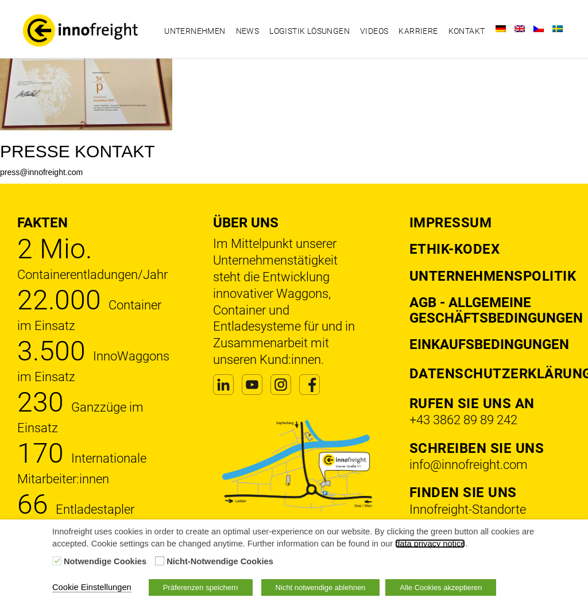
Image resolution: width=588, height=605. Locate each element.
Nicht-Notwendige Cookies (220, 561)
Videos (374, 31)
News (248, 31)
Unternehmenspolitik (493, 276)
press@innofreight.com (41, 172)
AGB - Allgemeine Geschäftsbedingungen (496, 309)
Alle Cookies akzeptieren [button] (441, 587)
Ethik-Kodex (454, 249)
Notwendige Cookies (105, 561)
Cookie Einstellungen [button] (91, 587)
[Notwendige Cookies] (56, 560)
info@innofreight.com (468, 464)
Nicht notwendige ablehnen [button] (321, 587)
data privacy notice (430, 543)
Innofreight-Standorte (467, 509)
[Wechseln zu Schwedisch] (557, 28)
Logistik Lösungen (309, 31)
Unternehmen (194, 31)
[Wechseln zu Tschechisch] (538, 28)
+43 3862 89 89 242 (463, 420)
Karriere (418, 31)
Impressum (450, 223)
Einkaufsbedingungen (489, 344)
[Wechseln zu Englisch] (519, 28)
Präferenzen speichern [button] (200, 587)
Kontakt (466, 31)
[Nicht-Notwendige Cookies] (159, 560)
